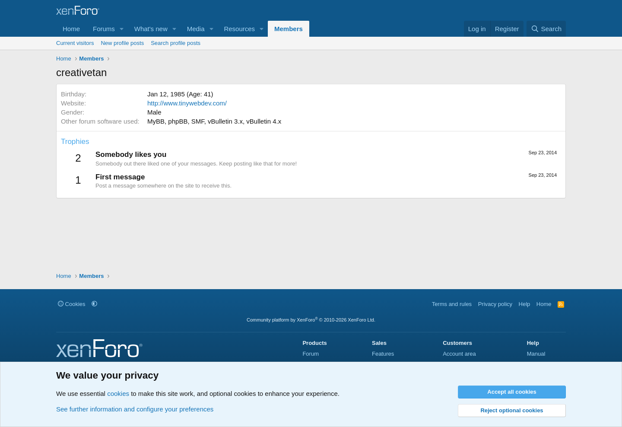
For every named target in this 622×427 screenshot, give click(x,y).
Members (288, 28)
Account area (459, 354)
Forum (310, 354)
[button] (122, 29)
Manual (536, 354)
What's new (151, 28)
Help (524, 304)
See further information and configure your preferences (134, 409)
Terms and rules (452, 304)
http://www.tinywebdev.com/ (187, 103)
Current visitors (75, 43)
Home (71, 28)
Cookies (72, 304)
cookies (118, 393)
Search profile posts (175, 43)
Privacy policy (495, 304)
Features (383, 354)
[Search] (546, 29)
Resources (239, 28)
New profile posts (122, 43)
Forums (104, 28)
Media (196, 28)
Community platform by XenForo (311, 319)
